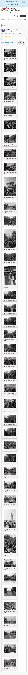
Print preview (5, 42)
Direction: (17, 44)
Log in (23, 15)
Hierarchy (13, 42)
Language (14, 16)
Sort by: (6, 44)
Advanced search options (14, 39)
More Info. (15, 4)
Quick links (17, 16)
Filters (4, 25)
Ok (23, 2)
